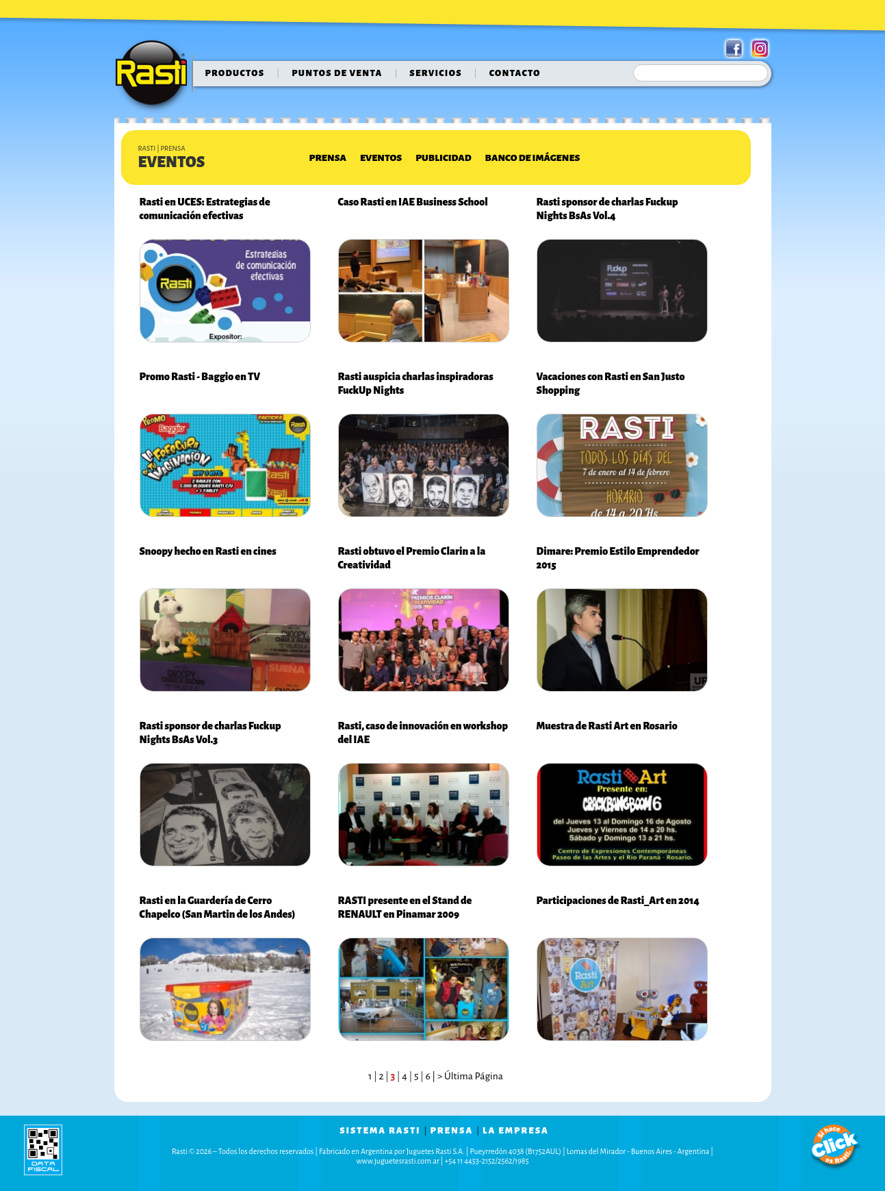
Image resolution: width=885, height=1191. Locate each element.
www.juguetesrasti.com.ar (398, 1161)
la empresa (516, 1131)
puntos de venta (337, 73)
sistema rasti (379, 1131)
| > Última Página (467, 1076)
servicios (435, 73)
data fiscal (43, 1149)
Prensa (327, 158)
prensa (451, 1131)
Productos (235, 73)
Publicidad (443, 158)
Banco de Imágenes (532, 158)
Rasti (155, 76)
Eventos (381, 158)
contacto (515, 73)
